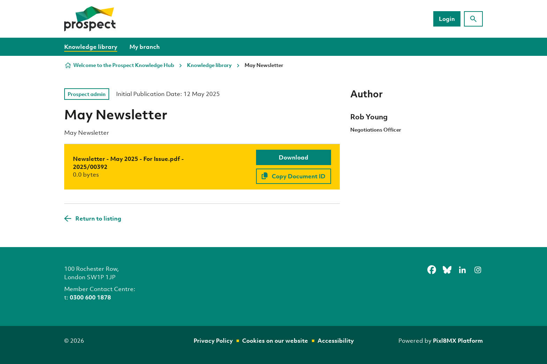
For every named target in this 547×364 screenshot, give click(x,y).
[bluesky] (447, 270)
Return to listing (98, 218)
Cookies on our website (275, 340)
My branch (144, 47)
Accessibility (335, 340)
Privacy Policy (213, 340)
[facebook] (431, 270)
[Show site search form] (473, 19)
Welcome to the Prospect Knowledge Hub (123, 64)
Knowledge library (90, 47)
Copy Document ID (293, 176)
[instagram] (477, 270)
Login (447, 19)
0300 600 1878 (90, 297)
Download (293, 157)
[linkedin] (462, 270)
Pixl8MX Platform (458, 340)
